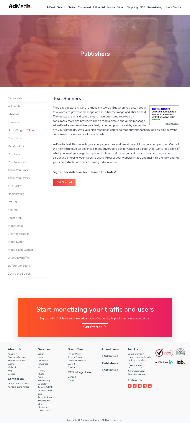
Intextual (13, 114)
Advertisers (110, 349)
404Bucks (14, 186)
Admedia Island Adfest (18, 387)
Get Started (64, 182)
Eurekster (14, 122)
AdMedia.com (93, 420)
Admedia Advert (45, 397)
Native (72, 7)
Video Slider (16, 242)
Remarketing (155, 7)
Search (61, 7)
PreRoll (13, 202)
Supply (71, 380)
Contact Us (16, 379)
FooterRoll (15, 218)
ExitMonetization (19, 234)
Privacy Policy (74, 354)
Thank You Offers (19, 178)
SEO (40, 404)
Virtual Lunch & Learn (18, 383)
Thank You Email (18, 170)
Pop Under (15, 154)
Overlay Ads (16, 146)
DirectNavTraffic (18, 258)
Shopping (132, 7)
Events (11, 364)
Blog (10, 370)
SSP (142, 7)
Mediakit (12, 367)
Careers (11, 374)
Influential (99, 7)
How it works (173, 7)
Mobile (111, 7)
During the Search (19, 274)
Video (120, 7)
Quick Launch (44, 410)
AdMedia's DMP (45, 390)
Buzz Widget (21, 130)
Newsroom (12, 354)
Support (71, 364)
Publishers (110, 363)
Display (41, 370)
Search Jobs (136, 365)
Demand (72, 377)
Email (40, 377)
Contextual (84, 7)
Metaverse (42, 407)
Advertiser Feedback (77, 360)
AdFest (51, 7)
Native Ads (15, 98)
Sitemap (71, 367)
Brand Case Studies (17, 360)
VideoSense (16, 226)
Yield (40, 394)
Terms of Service (75, 357)
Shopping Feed (44, 400)
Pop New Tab (17, 162)
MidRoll (13, 210)
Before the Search (19, 266)
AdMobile (14, 106)
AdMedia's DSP (45, 387)
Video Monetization (20, 250)
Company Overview (17, 357)
